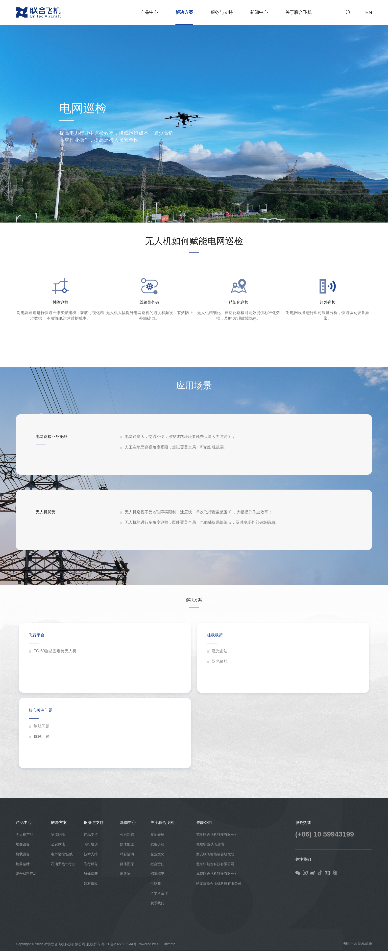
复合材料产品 (26, 874)
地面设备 (23, 844)
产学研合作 (159, 893)
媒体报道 (127, 844)
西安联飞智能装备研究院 (215, 854)
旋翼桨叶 (23, 864)
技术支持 (91, 854)
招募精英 (157, 874)
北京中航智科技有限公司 (215, 864)
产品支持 (91, 835)
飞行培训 (91, 844)
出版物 (125, 874)
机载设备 (23, 854)
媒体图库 (127, 864)
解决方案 (184, 12)
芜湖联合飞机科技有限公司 (217, 835)
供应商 (155, 883)
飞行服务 (91, 864)
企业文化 (157, 854)
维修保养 (91, 874)
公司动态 (127, 835)
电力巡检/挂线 (62, 854)
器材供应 (91, 883)
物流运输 (58, 835)
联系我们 (157, 903)
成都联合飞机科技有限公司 (217, 874)
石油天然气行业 (63, 864)
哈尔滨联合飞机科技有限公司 (218, 883)
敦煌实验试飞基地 (210, 844)
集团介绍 (157, 835)
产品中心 (149, 12)
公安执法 (58, 844)
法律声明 (349, 943)
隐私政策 (365, 943)
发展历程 (157, 844)
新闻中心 (259, 12)
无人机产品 (24, 835)
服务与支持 (222, 12)
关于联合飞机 (298, 12)
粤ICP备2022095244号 (119, 944)
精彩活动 (127, 854)
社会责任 (157, 864)
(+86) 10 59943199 (324, 834)
